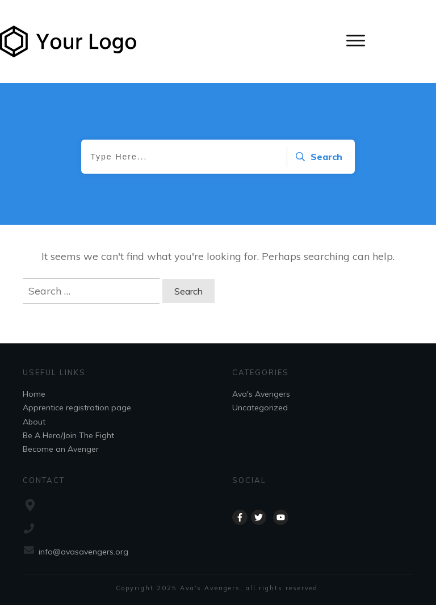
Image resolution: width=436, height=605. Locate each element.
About (34, 422)
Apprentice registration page (77, 407)
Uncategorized (260, 407)
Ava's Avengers (261, 394)
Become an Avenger (61, 449)
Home (34, 394)
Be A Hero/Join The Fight (68, 435)
